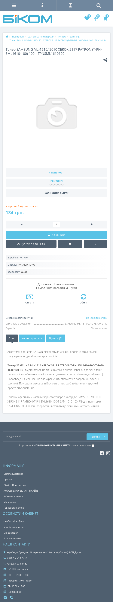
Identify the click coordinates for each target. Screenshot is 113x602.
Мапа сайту (10, 502)
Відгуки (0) (55, 338)
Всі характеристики (96, 317)
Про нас (8, 479)
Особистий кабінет (14, 521)
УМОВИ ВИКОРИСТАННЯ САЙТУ (21, 490)
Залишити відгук (56, 193)
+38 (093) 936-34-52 (15, 563)
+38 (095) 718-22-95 (15, 558)
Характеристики (32, 338)
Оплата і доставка (13, 473)
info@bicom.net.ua (16, 569)
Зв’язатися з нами (13, 496)
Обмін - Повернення (15, 485)
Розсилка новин (12, 538)
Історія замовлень (13, 527)
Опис (11, 338)
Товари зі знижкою (14, 507)
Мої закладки (11, 532)
